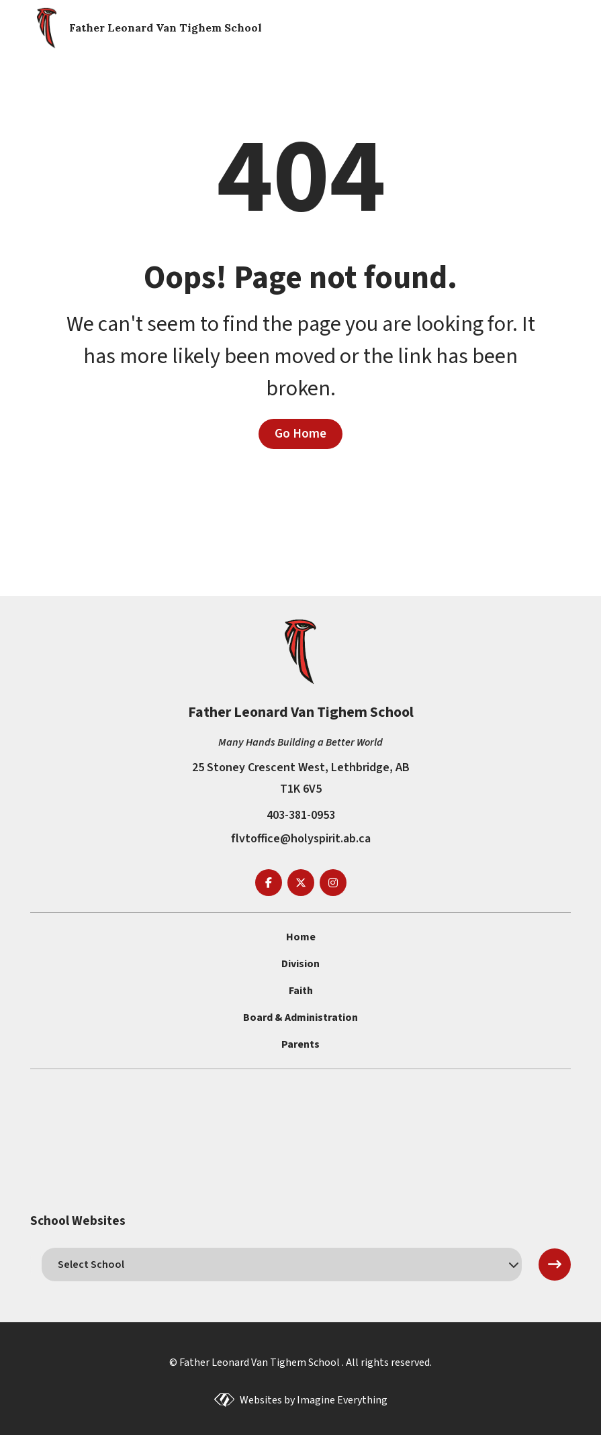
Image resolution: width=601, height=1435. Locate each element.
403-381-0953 (301, 815)
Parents (300, 1044)
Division (300, 963)
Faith (301, 990)
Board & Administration (300, 1017)
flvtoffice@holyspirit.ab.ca (301, 838)
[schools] (282, 1264)
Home (301, 937)
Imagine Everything (342, 1400)
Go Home (300, 433)
